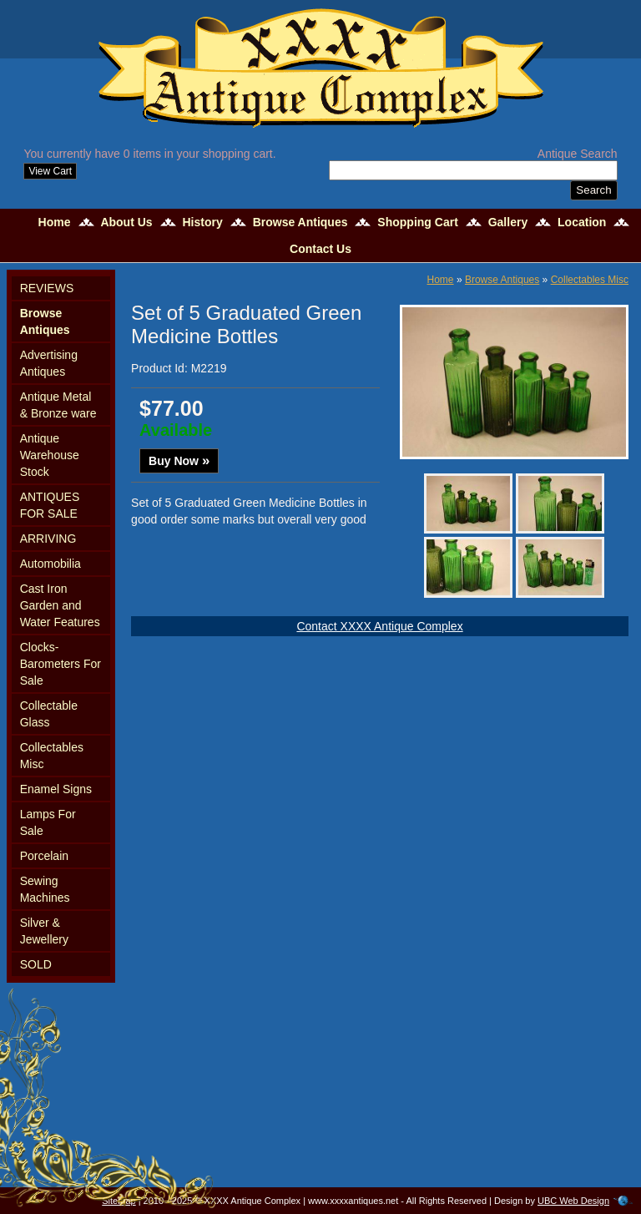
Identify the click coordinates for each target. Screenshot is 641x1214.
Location (582, 222)
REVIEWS (47, 288)
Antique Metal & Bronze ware (58, 405)
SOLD (36, 964)
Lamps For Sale (48, 822)
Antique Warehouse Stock (49, 455)
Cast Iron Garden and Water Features (60, 605)
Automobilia (50, 563)
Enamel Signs (56, 789)
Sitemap (118, 1201)
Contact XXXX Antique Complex (379, 626)
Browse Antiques (300, 222)
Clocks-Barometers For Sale (60, 663)
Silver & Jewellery (44, 931)
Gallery (507, 222)
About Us (126, 222)
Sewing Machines (45, 889)
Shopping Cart (417, 222)
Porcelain (44, 855)
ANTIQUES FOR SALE (50, 505)
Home (54, 222)
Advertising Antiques (49, 363)
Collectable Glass (49, 714)
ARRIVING (48, 538)
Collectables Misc (51, 756)
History (203, 222)
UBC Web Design (573, 1201)
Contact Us (320, 248)
